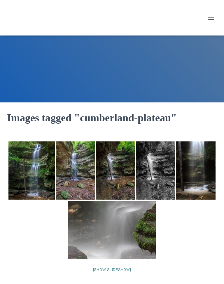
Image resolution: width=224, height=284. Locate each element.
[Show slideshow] (112, 269)
